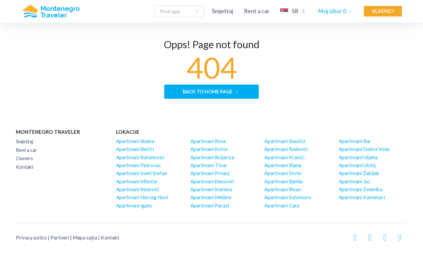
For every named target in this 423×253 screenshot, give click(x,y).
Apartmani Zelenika (360, 189)
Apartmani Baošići (284, 141)
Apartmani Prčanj (209, 173)
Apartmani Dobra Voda (364, 149)
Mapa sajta (85, 237)
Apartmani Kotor (209, 149)
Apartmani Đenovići (212, 181)
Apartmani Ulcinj (357, 165)
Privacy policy (31, 237)
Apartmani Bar (355, 141)
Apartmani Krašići (284, 157)
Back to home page (211, 91)
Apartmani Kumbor (211, 189)
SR (293, 11)
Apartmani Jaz (354, 181)
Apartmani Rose (208, 141)
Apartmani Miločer (137, 181)
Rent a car (257, 11)
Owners (24, 158)
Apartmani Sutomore (287, 197)
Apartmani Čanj (281, 205)
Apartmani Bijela (282, 165)
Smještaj (222, 11)
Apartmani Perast (210, 205)
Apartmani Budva (135, 141)
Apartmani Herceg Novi (142, 197)
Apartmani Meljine (210, 197)
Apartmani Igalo (134, 205)
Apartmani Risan (282, 189)
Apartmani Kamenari (362, 197)
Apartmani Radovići (286, 149)
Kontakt (24, 167)
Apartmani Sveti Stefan (141, 173)
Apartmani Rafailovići (140, 157)
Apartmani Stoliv (283, 173)
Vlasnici (383, 11)
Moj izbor (335, 11)
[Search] (179, 11)
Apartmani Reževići (137, 189)
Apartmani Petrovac (138, 165)
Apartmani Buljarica (212, 157)
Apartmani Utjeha (358, 157)
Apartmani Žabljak (359, 173)
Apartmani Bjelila (283, 181)
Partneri (60, 237)
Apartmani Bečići (135, 149)
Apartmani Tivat (208, 165)
